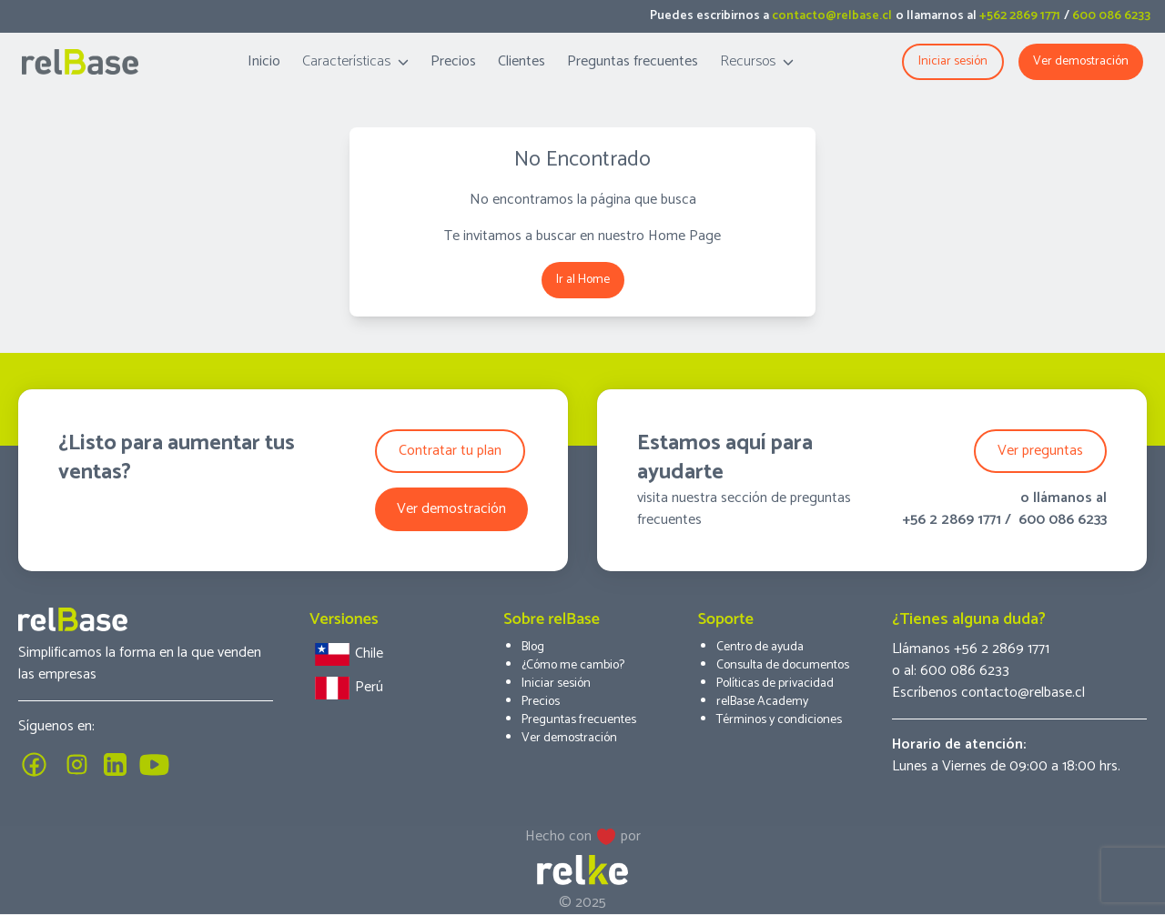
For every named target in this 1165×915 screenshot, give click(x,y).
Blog (533, 647)
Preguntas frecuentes (632, 62)
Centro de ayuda (760, 647)
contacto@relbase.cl (832, 15)
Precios (453, 62)
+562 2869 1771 (1019, 15)
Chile (346, 654)
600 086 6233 (1111, 15)
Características (355, 61)
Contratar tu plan (450, 450)
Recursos (757, 61)
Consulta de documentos (782, 665)
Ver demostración (1081, 61)
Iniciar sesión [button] (953, 61)
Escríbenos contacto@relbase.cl (988, 692)
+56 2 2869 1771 (951, 520)
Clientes (521, 62)
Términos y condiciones (779, 719)
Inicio (264, 62)
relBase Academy (762, 701)
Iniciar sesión (556, 683)
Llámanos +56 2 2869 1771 (970, 649)
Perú (346, 688)
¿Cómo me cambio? (573, 665)
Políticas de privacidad (775, 683)
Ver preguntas (1040, 450)
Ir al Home (583, 279)
